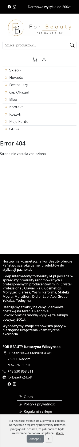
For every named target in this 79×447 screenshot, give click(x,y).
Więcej (60, 433)
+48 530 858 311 (20, 371)
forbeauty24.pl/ (20, 377)
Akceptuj (35, 439)
